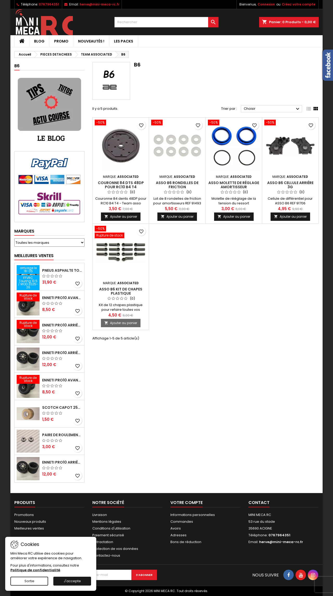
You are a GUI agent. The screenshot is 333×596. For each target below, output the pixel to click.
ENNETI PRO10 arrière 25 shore (62, 353)
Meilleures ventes (29, 528)
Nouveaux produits (30, 521)
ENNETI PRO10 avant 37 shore (62, 298)
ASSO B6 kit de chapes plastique (120, 291)
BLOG (39, 41)
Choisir (272, 109)
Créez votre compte (298, 4)
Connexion (266, 4)
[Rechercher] (166, 22)
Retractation (102, 541)
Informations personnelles (192, 514)
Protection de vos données (115, 548)
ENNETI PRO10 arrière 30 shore (62, 325)
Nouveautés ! (91, 41)
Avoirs (175, 528)
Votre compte (186, 503)
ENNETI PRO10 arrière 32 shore (62, 462)
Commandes (181, 521)
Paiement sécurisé (108, 535)
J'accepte (72, 581)
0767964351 (49, 4)
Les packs (123, 41)
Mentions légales (106, 521)
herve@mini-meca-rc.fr (99, 4)
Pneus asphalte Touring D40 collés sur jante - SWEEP (62, 270)
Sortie (29, 581)
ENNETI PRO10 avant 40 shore (62, 380)
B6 (17, 66)
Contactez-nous (106, 555)
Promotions (24, 514)
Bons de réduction (185, 541)
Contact (259, 503)
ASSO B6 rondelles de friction (177, 185)
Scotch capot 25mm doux (62, 407)
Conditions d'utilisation (111, 528)
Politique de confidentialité (35, 570)
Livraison (99, 514)
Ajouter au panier (120, 216)
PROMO (61, 41)
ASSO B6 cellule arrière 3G (290, 185)
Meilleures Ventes (34, 256)
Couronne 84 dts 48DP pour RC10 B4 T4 (121, 185)
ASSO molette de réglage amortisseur (233, 185)
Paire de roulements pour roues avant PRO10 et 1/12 (62, 435)
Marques (24, 231)
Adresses (178, 535)
